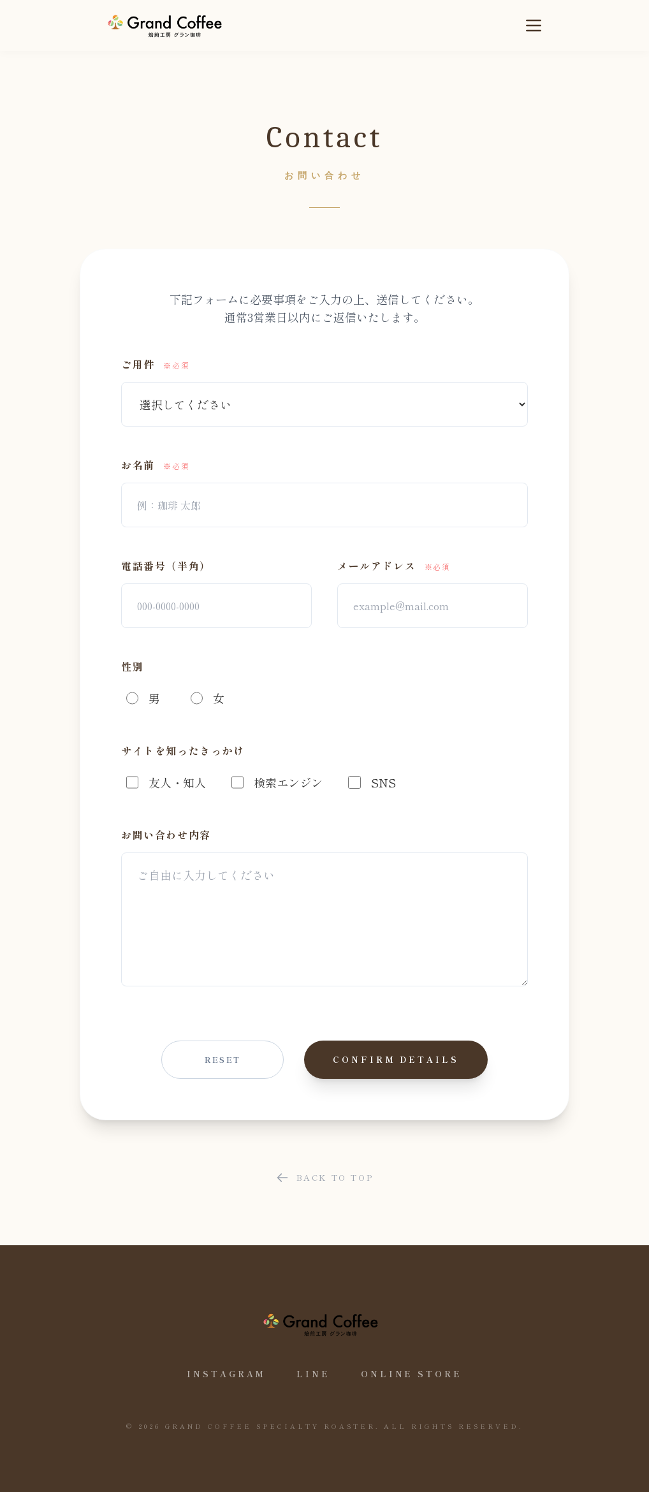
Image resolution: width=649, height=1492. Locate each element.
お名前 (155, 464)
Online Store (411, 1374)
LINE (313, 1374)
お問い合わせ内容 (166, 834)
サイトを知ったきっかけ (183, 750)
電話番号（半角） (166, 565)
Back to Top (325, 1177)
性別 (132, 666)
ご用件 (155, 364)
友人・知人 (166, 782)
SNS (371, 782)
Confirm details (396, 1059)
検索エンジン (277, 782)
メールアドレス (394, 565)
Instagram (226, 1374)
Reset (223, 1059)
